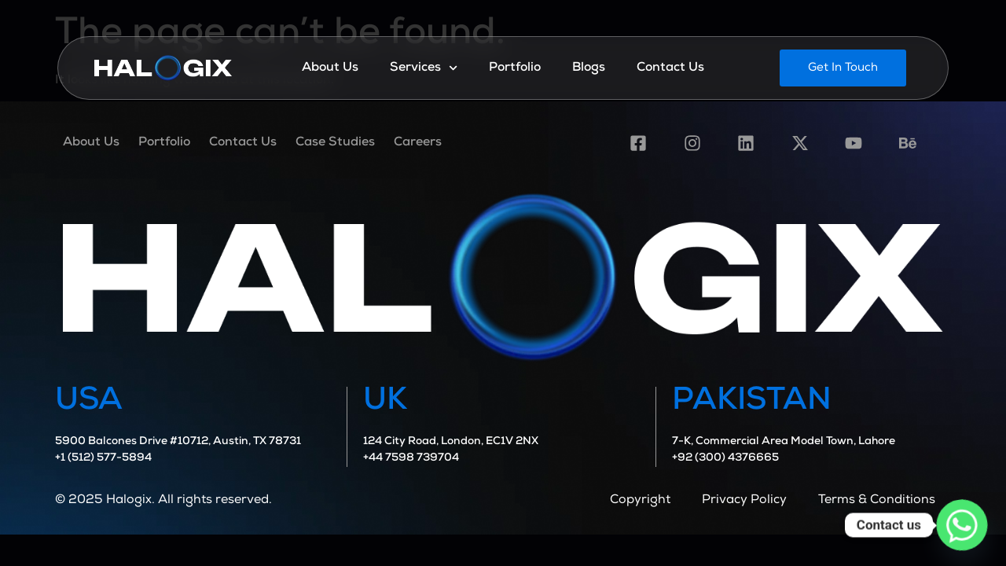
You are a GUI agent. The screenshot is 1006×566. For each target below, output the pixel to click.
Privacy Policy (744, 500)
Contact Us (670, 68)
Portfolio (515, 68)
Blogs (588, 68)
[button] (843, 68)
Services (423, 68)
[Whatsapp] (962, 525)
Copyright (640, 500)
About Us (330, 68)
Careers (418, 143)
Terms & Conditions (876, 500)
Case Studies (335, 143)
